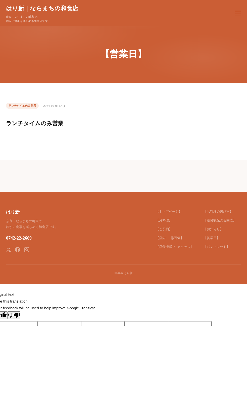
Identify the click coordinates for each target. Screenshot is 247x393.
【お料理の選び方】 (218, 211)
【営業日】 (212, 238)
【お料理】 (164, 220)
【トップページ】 (169, 211)
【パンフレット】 (217, 247)
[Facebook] (17, 249)
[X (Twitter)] (8, 249)
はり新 (13, 212)
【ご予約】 (164, 229)
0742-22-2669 (19, 238)
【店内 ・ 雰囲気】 (170, 238)
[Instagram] (26, 249)
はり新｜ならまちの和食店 (42, 8)
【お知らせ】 (213, 229)
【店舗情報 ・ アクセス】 (174, 247)
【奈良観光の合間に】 (220, 220)
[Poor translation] (13, 315)
